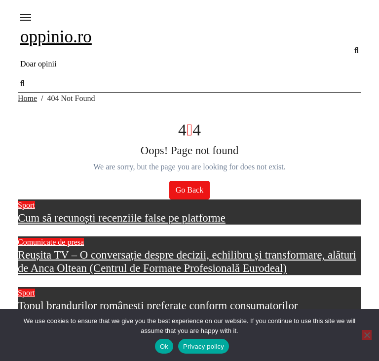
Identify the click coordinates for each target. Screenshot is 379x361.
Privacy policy (203, 346)
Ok (164, 346)
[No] (367, 335)
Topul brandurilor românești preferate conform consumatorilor (158, 305)
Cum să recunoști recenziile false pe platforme (122, 218)
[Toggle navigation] (25, 17)
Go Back (189, 190)
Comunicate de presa (51, 242)
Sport (26, 205)
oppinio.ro (56, 36)
